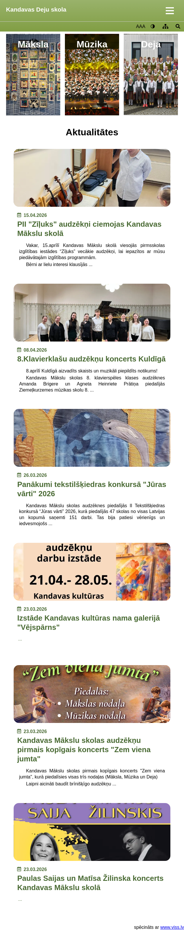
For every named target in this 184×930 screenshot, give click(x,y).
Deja (151, 44)
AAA (140, 26)
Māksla (33, 44)
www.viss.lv (172, 927)
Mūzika (92, 44)
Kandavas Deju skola (36, 9)
